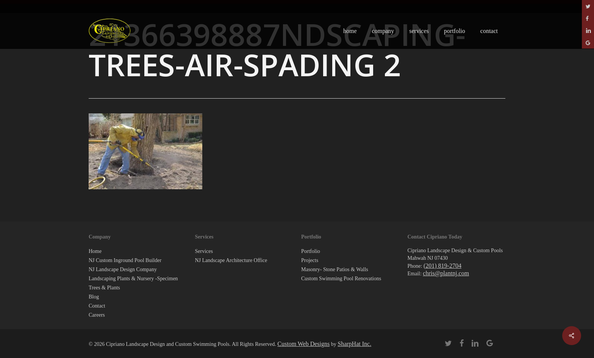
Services (204, 251)
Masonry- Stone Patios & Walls (334, 269)
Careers (97, 315)
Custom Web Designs (303, 344)
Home (95, 251)
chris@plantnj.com (446, 273)
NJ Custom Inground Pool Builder (125, 260)
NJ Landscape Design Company (123, 269)
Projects (309, 260)
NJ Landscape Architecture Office (231, 260)
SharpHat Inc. (354, 344)
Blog (94, 297)
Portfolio (310, 251)
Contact (97, 306)
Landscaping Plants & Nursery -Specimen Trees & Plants (133, 283)
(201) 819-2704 (442, 265)
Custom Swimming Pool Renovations (341, 278)
